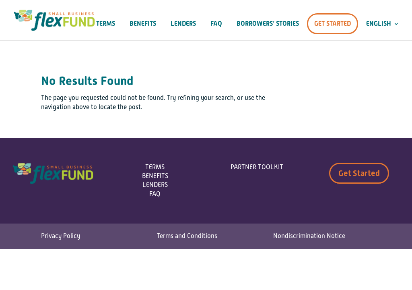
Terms (105, 24)
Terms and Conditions (187, 236)
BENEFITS (155, 176)
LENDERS (155, 184)
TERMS (155, 167)
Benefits (143, 24)
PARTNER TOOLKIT (257, 167)
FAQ (216, 24)
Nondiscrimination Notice (309, 236)
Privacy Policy (60, 236)
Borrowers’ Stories (268, 24)
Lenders (183, 24)
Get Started (332, 23)
